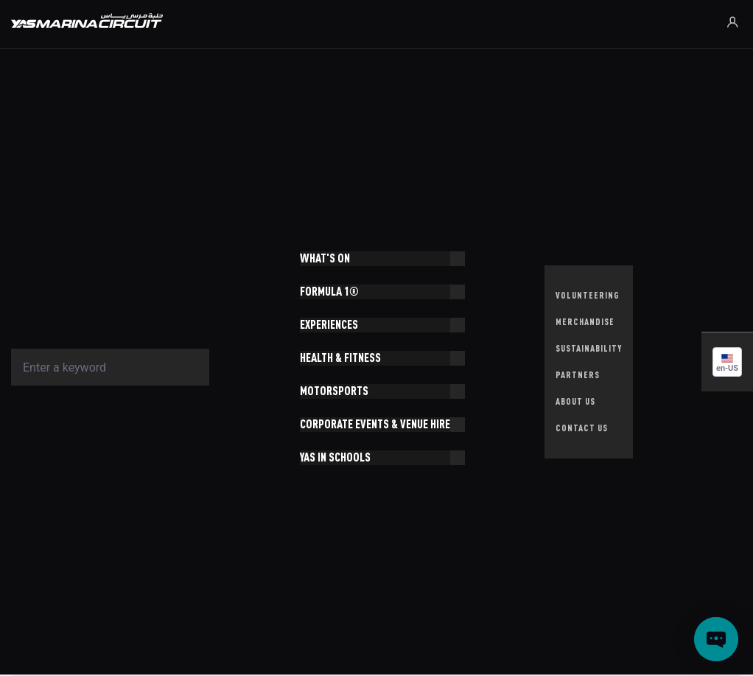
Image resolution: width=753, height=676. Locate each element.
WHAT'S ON (325, 258)
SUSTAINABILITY (589, 348)
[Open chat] (716, 639)
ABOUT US (575, 401)
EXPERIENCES (329, 325)
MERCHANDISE (585, 321)
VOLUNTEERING (588, 295)
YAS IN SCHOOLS (335, 457)
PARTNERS (578, 374)
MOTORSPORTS (334, 391)
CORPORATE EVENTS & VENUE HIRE (375, 424)
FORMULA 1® (329, 292)
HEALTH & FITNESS (340, 358)
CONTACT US (582, 427)
